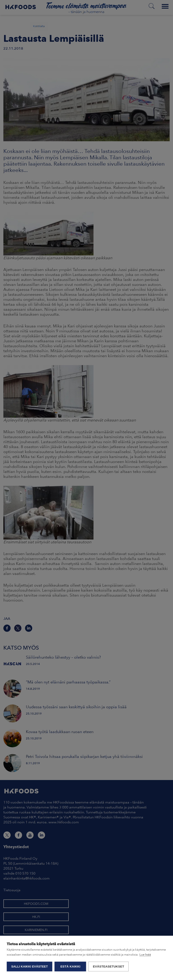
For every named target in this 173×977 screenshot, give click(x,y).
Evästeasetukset (108, 966)
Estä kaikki (70, 966)
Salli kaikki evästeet (29, 966)
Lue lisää (145, 954)
